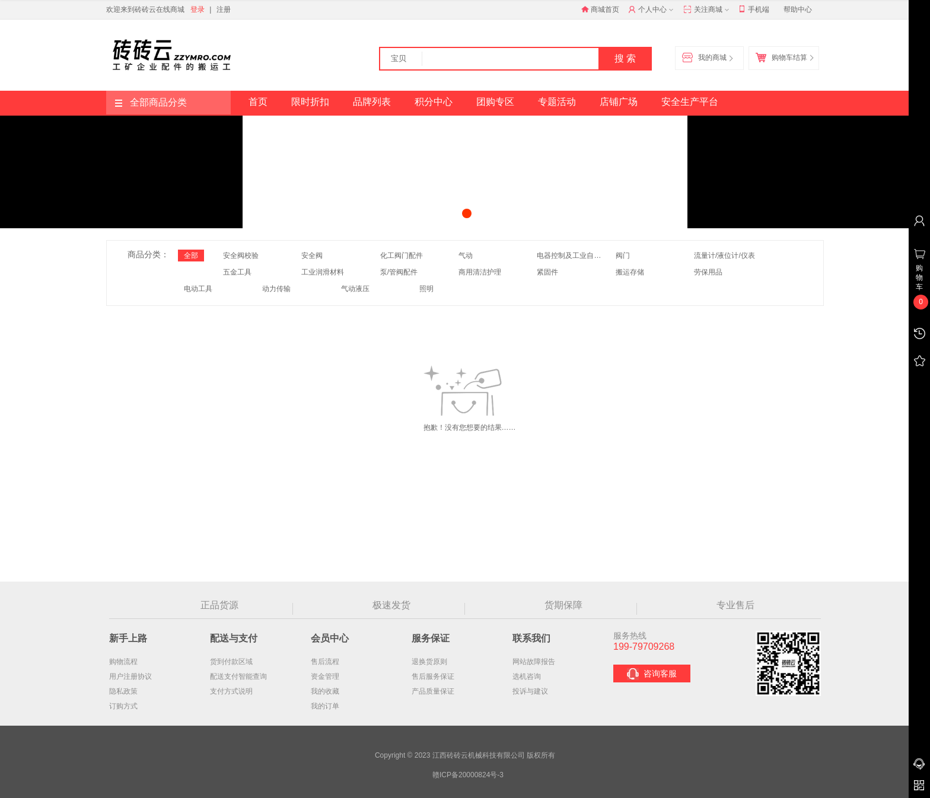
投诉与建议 (530, 691)
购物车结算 (784, 58)
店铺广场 (619, 102)
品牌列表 (372, 102)
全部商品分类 (151, 102)
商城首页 (600, 9)
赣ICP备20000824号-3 (468, 775)
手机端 (754, 9)
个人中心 (652, 10)
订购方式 (123, 706)
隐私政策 (123, 691)
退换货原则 (429, 661)
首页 (258, 102)
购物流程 (123, 661)
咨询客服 (652, 674)
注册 (223, 9)
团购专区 (495, 102)
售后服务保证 (433, 676)
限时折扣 (310, 102)
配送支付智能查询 (238, 676)
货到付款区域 (231, 661)
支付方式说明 (231, 691)
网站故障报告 (533, 661)
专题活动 (557, 102)
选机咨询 (526, 676)
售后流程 (325, 661)
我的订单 (325, 706)
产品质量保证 (433, 691)
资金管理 (325, 676)
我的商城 (706, 58)
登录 (197, 9)
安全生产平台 (689, 102)
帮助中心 (798, 9)
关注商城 (707, 10)
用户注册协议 (130, 676)
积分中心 (434, 102)
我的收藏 (325, 691)
